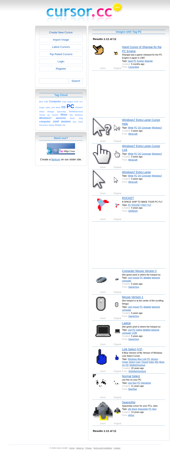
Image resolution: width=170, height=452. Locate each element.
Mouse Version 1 (132, 297)
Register (61, 68)
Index (151, 362)
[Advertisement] (17, 88)
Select (132, 362)
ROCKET (128, 198)
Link (144, 359)
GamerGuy (133, 287)
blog (154, 409)
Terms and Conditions (102, 448)
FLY (149, 205)
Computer (146, 127)
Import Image (61, 39)
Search (76, 80)
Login (61, 61)
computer (126, 280)
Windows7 (157, 127)
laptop (139, 330)
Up (123, 365)
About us (80, 448)
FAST (144, 205)
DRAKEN (132, 211)
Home (72, 448)
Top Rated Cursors (61, 54)
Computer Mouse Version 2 (139, 271)
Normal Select (131, 376)
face (134, 383)
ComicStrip (133, 67)
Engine (140, 61)
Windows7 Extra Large (136, 172)
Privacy (88, 448)
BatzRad (132, 389)
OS (139, 127)
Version (154, 359)
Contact (117, 448)
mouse (135, 277)
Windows (132, 359)
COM (134, 333)
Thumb (144, 362)
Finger (125, 362)
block (134, 409)
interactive (146, 383)
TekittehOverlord (137, 365)
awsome (156, 277)
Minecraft (132, 134)
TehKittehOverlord (137, 371)
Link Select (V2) (132, 349)
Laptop (126, 323)
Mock (161, 362)
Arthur (131, 415)
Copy (138, 362)
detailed (147, 277)
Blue (139, 359)
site (129, 409)
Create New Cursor (61, 32)
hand (130, 61)
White (131, 127)
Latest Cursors (61, 46)
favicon (55, 159)
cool (130, 277)
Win (157, 362)
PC (134, 61)
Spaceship (128, 402)
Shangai (148, 61)
